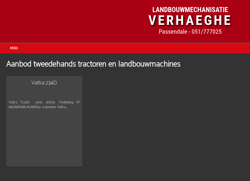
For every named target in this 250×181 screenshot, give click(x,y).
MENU (14, 48)
